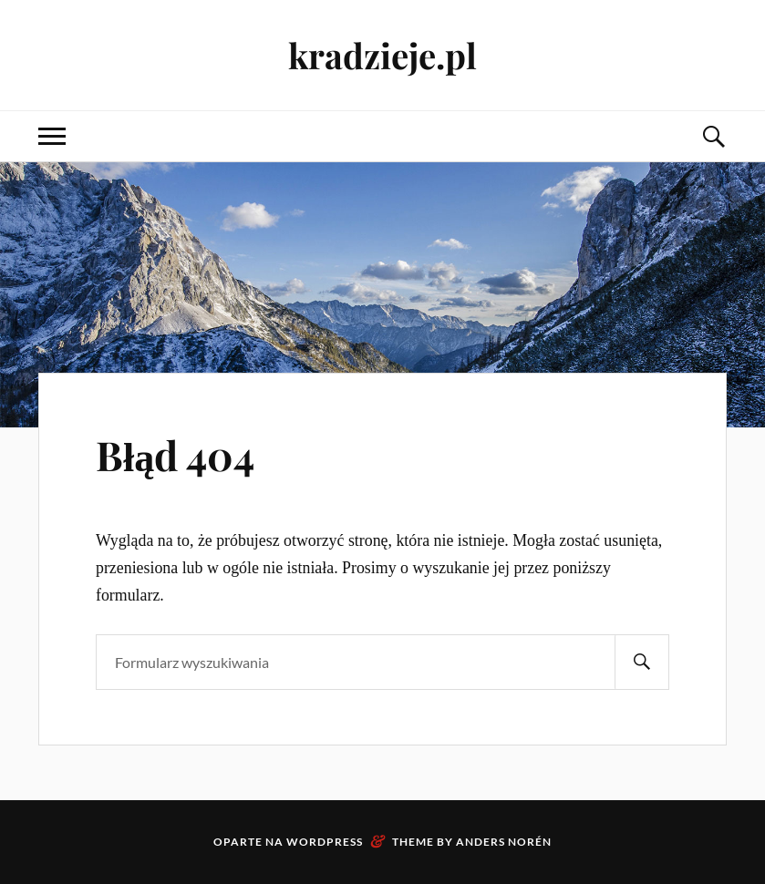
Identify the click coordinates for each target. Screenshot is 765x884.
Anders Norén (504, 841)
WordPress (324, 841)
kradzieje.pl (382, 55)
